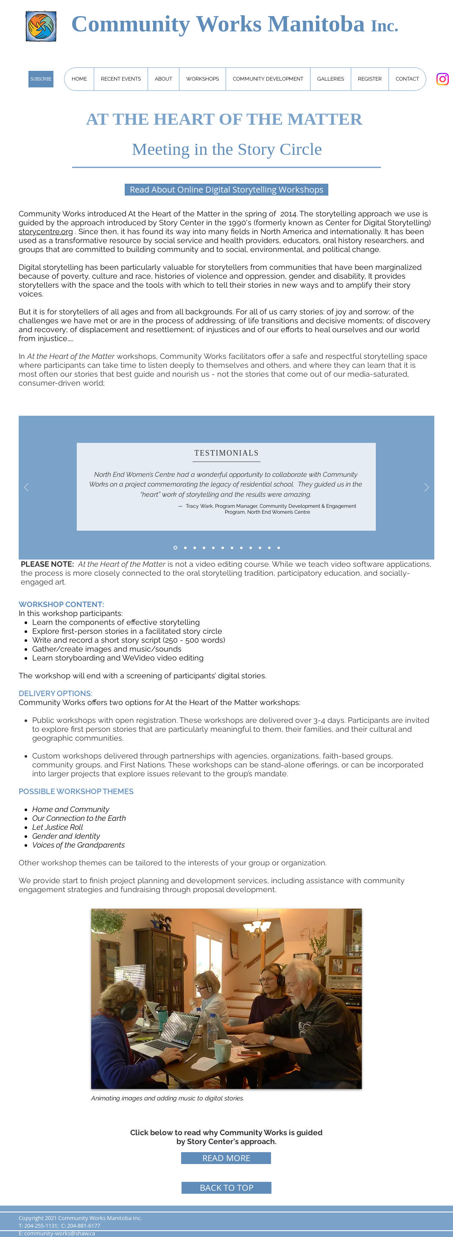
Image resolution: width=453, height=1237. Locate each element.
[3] (222, 547)
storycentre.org (46, 231)
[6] (241, 547)
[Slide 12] (278, 547)
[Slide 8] (204, 547)
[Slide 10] (250, 547)
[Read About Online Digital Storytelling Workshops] (226, 190)
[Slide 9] (260, 547)
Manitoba (319, 23)
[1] (185, 547)
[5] (194, 547)
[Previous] (26, 488)
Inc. (385, 25)
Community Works (169, 23)
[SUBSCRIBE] (40, 79)
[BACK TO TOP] (226, 1188)
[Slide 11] (269, 547)
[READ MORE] (226, 1158)
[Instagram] (442, 79)
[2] (213, 547)
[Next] (427, 488)
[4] (232, 547)
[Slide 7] (175, 548)
